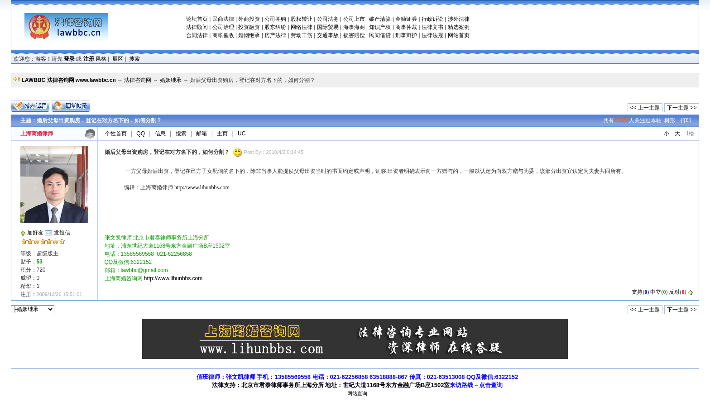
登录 (69, 59)
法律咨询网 (137, 80)
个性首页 (116, 133)
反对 (674, 292)
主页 (222, 133)
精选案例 (459, 27)
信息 (160, 133)
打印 (686, 120)
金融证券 (406, 19)
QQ (140, 133)
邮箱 (201, 133)
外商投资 (249, 19)
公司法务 (328, 19)
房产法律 (275, 35)
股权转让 (301, 19)
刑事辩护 (406, 35)
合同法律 (197, 35)
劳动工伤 (301, 35)
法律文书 (432, 27)
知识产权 (380, 27)
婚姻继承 (249, 35)
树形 (669, 120)
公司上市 (354, 19)
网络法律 (301, 27)
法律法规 (432, 35)
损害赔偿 (354, 35)
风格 (101, 59)
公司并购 (275, 19)
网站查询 (357, 393)
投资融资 (249, 27)
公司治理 (223, 27)
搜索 (134, 59)
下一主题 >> (681, 108)
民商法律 (223, 19)
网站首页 (459, 35)
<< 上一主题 (645, 108)
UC (241, 133)
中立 (655, 292)
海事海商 (354, 27)
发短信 (62, 233)
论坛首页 (197, 19)
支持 (637, 292)
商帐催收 (223, 35)
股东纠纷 (275, 27)
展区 (117, 59)
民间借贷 (380, 35)
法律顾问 (197, 27)
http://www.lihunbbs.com (202, 187)
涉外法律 (459, 19)
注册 (88, 59)
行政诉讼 (432, 19)
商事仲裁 (406, 27)
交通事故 (328, 35)
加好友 (35, 233)
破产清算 (380, 19)
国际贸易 (328, 27)
